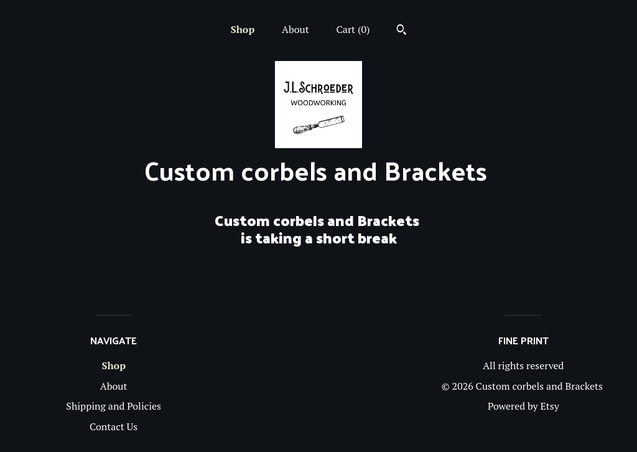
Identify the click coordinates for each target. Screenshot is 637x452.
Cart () (353, 29)
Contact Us (113, 426)
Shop (242, 29)
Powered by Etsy (523, 406)
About (295, 29)
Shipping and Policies (113, 406)
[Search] (401, 31)
